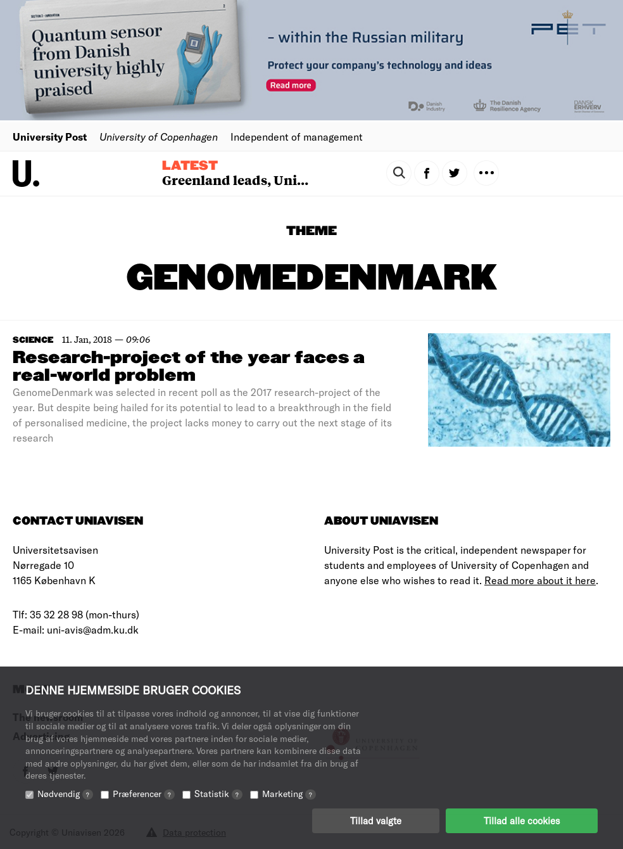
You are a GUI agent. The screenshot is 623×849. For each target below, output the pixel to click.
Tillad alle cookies (522, 820)
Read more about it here (540, 580)
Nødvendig (65, 793)
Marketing (289, 793)
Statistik (218, 793)
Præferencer (144, 793)
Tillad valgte (375, 820)
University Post (50, 137)
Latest (190, 166)
